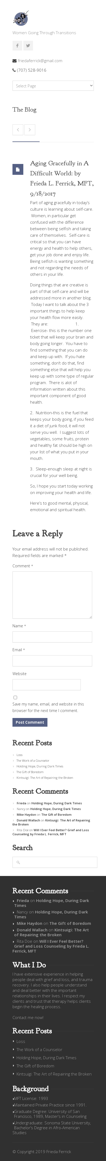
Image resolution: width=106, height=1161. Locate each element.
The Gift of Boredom (30, 772)
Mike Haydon (26, 814)
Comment (22, 565)
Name (19, 625)
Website (19, 673)
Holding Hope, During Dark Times (40, 766)
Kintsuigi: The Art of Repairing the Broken (45, 778)
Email (18, 649)
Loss (20, 755)
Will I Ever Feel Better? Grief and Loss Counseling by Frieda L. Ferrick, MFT (50, 832)
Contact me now (27, 1017)
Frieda (21, 803)
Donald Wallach (28, 820)
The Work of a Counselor (33, 760)
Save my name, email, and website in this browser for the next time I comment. (48, 707)
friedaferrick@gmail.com (40, 60)
